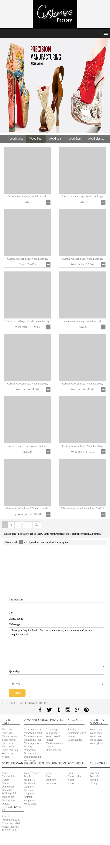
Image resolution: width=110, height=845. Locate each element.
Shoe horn (7, 743)
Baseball (94, 773)
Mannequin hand (33, 733)
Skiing (93, 783)
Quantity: (14, 671)
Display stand (31, 753)
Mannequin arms (33, 736)
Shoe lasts (7, 733)
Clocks (5, 783)
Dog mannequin (32, 756)
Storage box (8, 796)
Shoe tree (7, 729)
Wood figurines (32, 773)
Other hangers (53, 750)
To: (11, 612)
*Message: (15, 624)
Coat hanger (52, 729)
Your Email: (16, 599)
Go (37, 524)
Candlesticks (8, 776)
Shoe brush (8, 746)
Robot (71, 783)
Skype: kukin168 (11, 823)
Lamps (5, 779)
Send (17, 692)
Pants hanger (53, 733)
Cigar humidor (75, 739)
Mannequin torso (33, 743)
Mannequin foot (32, 739)
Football (94, 776)
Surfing (94, 779)
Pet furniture (8, 800)
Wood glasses (96, 138)
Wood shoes (16, 138)
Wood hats (55, 138)
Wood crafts (30, 803)
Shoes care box (10, 750)
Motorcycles (74, 776)
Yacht (71, 779)
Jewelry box (74, 729)
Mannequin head (33, 729)
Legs (48, 776)
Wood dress (74, 138)
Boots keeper (9, 739)
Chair (49, 773)
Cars (70, 773)
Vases (5, 773)
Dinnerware (8, 786)
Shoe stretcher (9, 736)
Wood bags (36, 138)
